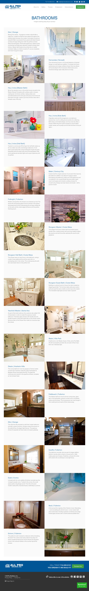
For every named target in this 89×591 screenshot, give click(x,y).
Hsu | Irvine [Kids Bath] (57, 115)
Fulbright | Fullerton (15, 199)
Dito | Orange (13, 422)
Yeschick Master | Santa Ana (18, 310)
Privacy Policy (8, 577)
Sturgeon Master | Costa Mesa (60, 227)
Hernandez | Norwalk (57, 60)
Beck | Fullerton (54, 505)
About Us (36, 7)
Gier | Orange (13, 32)
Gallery (43, 7)
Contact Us (80, 7)
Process (50, 7)
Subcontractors (69, 7)
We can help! (82, 585)
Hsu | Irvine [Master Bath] (17, 88)
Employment (58, 7)
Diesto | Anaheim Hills (16, 366)
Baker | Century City (56, 171)
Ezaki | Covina (13, 478)
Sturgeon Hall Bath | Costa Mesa (20, 255)
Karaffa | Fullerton (55, 450)
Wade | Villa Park (55, 338)
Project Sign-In (9, 581)
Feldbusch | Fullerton (57, 394)
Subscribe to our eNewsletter (57, 577)
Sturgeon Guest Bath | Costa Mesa (62, 283)
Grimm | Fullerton (14, 533)
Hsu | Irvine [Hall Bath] (16, 143)
